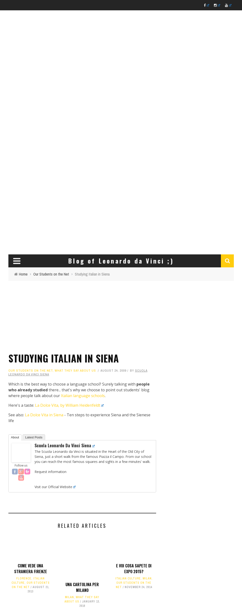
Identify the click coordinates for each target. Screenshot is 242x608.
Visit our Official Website (55, 487)
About (15, 437)
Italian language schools (83, 395)
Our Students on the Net (30, 370)
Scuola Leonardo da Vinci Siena (65, 445)
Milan (69, 597)
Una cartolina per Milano (82, 587)
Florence (23, 578)
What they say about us (75, 370)
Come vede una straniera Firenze (30, 568)
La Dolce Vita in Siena (44, 415)
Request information (50, 471)
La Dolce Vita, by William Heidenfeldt (69, 405)
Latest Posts (33, 437)
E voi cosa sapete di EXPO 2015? (134, 568)
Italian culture (128, 578)
